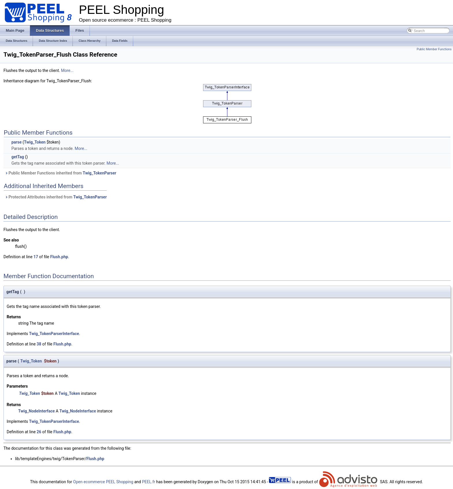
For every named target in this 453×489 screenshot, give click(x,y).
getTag (17, 157)
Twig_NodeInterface (36, 411)
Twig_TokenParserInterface (54, 333)
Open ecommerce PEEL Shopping (103, 481)
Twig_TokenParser (99, 173)
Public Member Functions (434, 49)
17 (36, 256)
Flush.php (59, 256)
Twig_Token (35, 142)
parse (16, 142)
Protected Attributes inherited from (56, 197)
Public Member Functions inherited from (60, 173)
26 (39, 431)
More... (67, 70)
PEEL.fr (148, 481)
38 (39, 344)
